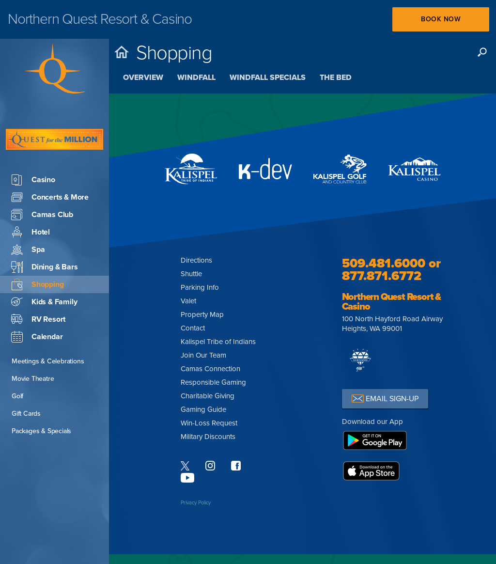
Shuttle (191, 273)
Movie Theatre (33, 349)
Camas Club (42, 185)
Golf (17, 367)
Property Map (202, 314)
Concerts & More (50, 168)
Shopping (37, 255)
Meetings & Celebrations (48, 332)
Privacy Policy (196, 503)
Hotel (30, 203)
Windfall (196, 77)
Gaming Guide (203, 409)
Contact (193, 328)
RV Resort (38, 290)
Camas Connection (210, 368)
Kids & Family (44, 273)
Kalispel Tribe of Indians (218, 341)
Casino (33, 151)
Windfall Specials (268, 77)
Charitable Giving (207, 396)
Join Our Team (203, 355)
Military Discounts (208, 436)
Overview (143, 77)
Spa (28, 220)
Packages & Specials (41, 402)
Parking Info (200, 287)
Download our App (372, 421)
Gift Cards (26, 384)
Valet (188, 301)
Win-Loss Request (209, 423)
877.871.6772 (381, 275)
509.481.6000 (383, 263)
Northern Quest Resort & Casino (391, 302)
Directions (196, 260)
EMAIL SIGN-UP (385, 398)
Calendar (36, 307)
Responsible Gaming (213, 382)
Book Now (441, 19)
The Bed (336, 77)
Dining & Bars (44, 238)
